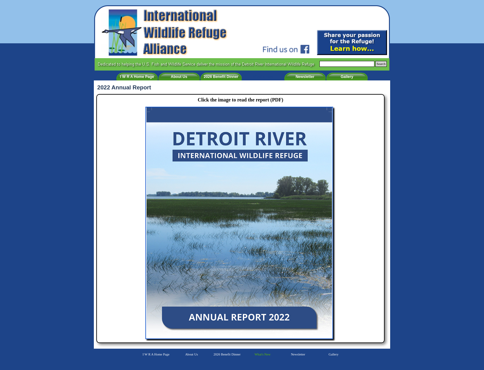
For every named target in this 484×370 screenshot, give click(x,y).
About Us (179, 77)
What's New (263, 77)
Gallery (347, 77)
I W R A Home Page (137, 77)
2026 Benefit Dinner (221, 77)
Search (381, 64)
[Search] (346, 64)
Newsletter (305, 77)
